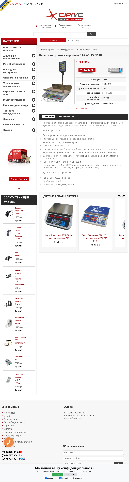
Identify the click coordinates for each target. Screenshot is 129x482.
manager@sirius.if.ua (73, 418)
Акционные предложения (11, 57)
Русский (118, 3)
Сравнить (83, 108)
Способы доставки (14, 422)
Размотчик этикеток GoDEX (19, 320)
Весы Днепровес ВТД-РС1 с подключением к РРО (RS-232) (95, 238)
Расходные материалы (10, 71)
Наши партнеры (12, 435)
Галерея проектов (14, 124)
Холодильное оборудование (11, 84)
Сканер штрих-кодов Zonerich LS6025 (18, 233)
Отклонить (70, 475)
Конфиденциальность (16, 432)
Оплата (8, 428)
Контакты (9, 412)
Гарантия (9, 425)
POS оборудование (14, 64)
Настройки (64, 478)
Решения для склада (15, 105)
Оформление (11, 419)
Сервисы (8, 119)
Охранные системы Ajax (14, 93)
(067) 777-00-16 (35, 3)
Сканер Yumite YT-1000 (19, 211)
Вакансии (9, 438)
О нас (7, 415)
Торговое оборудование (11, 112)
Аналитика (50, 478)
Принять (57, 475)
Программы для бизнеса (12, 49)
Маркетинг (78, 478)
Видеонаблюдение (14, 99)
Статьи (7, 130)
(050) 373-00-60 (11, 452)
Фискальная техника (15, 77)
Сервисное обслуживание (18, 441)
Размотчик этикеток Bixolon (19, 301)
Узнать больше (18, 179)
